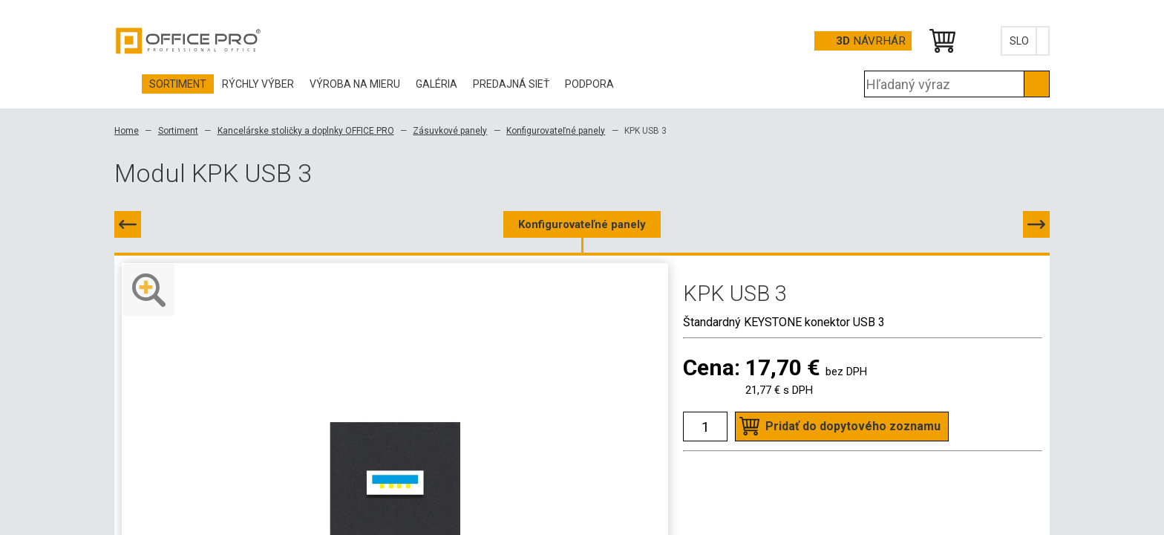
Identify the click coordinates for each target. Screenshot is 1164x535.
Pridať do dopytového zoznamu (853, 426)
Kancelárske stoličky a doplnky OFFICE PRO (306, 131)
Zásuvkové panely (450, 131)
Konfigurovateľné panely (555, 131)
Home (126, 131)
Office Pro (188, 41)
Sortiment (178, 131)
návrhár (871, 41)
